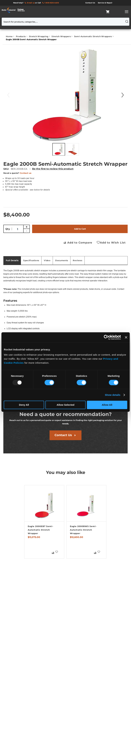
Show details (112, 394)
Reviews (77, 260)
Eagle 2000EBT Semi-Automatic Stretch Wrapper (40, 530)
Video (47, 260)
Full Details (12, 260)
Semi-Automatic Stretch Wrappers (93, 36)
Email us (31, 3)
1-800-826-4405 (52, 3)
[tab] (12, 260)
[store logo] (14, 10)
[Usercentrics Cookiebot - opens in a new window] (106, 337)
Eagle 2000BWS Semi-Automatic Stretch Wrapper (83, 530)
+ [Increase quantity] (27, 227)
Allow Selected (65, 404)
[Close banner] (126, 337)
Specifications (31, 260)
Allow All (107, 404)
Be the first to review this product (52, 168)
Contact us (25, 173)
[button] (123, 95)
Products (21, 36)
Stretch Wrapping (39, 36)
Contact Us (63, 435)
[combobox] (65, 22)
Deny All (24, 404)
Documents (61, 260)
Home (9, 36)
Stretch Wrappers (61, 36)
